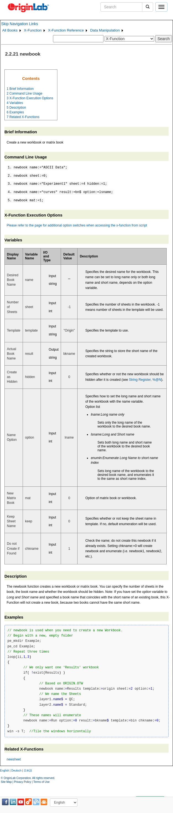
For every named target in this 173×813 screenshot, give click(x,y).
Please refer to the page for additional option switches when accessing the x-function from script (77, 225)
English (4, 770)
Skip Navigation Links (19, 24)
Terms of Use (41, 781)
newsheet (14, 759)
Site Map (6, 781)
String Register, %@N (145, 380)
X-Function (33, 30)
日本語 (28, 770)
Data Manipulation (105, 30)
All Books (10, 30)
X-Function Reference (66, 30)
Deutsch (16, 770)
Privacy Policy (22, 781)
